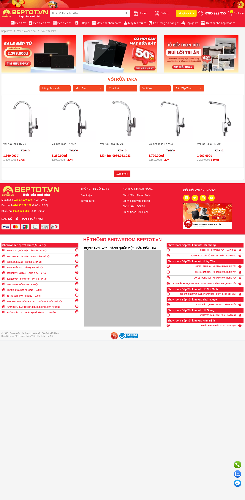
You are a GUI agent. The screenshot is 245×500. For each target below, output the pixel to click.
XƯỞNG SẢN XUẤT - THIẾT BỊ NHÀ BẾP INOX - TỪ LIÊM (39, 312)
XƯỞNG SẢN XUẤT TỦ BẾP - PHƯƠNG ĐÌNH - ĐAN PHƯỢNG (39, 306)
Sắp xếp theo (188, 88)
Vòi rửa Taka (122, 79)
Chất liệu (122, 88)
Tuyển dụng (88, 200)
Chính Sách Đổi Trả (134, 206)
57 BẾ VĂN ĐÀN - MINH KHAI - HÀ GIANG (205, 315)
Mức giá (88, 88)
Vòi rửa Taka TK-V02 (64, 143)
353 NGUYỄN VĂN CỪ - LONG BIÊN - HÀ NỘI (39, 272)
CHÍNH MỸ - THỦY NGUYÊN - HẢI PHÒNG (205, 250)
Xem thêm (122, 173)
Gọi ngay (237, 464)
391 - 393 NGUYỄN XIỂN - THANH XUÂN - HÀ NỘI (39, 255)
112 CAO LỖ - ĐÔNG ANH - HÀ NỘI (39, 284)
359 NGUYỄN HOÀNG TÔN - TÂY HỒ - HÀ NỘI (39, 278)
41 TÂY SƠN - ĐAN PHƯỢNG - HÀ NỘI (39, 295)
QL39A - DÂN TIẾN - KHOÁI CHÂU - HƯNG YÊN (205, 272)
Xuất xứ (155, 88)
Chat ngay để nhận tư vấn (237, 483)
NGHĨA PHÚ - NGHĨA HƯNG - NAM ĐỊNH (205, 325)
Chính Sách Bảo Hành (136, 211)
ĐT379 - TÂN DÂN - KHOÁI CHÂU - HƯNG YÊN (205, 266)
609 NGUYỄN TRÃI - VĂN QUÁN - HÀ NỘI (39, 267)
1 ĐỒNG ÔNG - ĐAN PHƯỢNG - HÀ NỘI (39, 289)
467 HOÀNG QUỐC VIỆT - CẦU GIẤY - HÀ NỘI (39, 250)
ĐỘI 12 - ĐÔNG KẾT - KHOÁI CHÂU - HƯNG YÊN (205, 278)
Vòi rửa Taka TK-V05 (209, 143)
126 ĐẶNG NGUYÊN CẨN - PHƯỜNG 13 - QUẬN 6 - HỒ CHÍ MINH (205, 294)
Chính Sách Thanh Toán (137, 195)
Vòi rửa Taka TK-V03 (112, 143)
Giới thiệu (86, 195)
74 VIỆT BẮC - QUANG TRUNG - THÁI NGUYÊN (205, 304)
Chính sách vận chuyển (136, 200)
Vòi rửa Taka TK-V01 (15, 143)
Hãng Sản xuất (55, 88)
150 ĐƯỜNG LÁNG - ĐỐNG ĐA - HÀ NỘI (39, 261)
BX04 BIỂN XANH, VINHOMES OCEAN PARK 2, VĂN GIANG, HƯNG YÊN (205, 283)
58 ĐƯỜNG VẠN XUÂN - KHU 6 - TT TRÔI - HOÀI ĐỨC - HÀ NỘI (39, 300)
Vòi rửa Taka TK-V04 (161, 143)
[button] (217, 23)
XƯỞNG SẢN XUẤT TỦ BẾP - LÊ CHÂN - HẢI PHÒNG (205, 255)
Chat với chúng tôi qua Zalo (237, 474)
